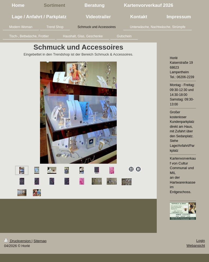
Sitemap (40, 241)
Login (200, 241)
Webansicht (195, 245)
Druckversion (18, 241)
